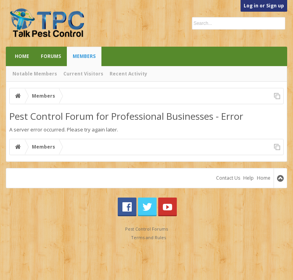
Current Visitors (83, 73)
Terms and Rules (148, 237)
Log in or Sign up (264, 5)
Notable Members (34, 73)
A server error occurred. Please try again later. (63, 129)
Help (248, 178)
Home (22, 56)
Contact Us (228, 178)
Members (84, 56)
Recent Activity (128, 73)
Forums (51, 56)
